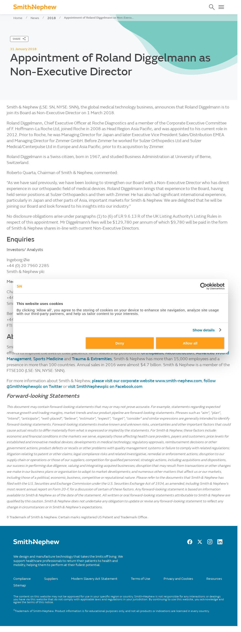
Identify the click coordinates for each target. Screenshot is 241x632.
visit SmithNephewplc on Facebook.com (105, 386)
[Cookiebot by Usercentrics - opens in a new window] (204, 286)
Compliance (22, 579)
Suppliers (51, 579)
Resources (214, 579)
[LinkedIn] (219, 543)
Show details (204, 330)
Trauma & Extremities (92, 358)
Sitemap (19, 585)
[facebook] (189, 543)
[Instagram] (209, 543)
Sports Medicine (48, 358)
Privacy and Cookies (178, 579)
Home (17, 18)
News (35, 18)
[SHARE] (19, 39)
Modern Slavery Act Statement (94, 579)
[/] (36, 544)
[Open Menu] (221, 7)
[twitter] (199, 543)
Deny (119, 343)
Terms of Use (140, 579)
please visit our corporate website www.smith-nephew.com (147, 380)
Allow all (190, 343)
